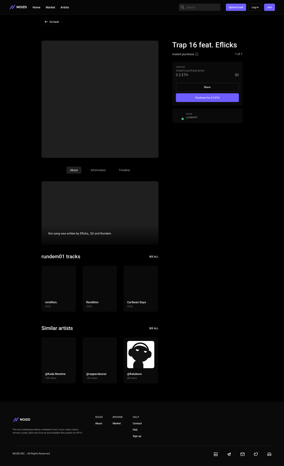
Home (36, 7)
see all (153, 256)
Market (50, 7)
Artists (64, 7)
